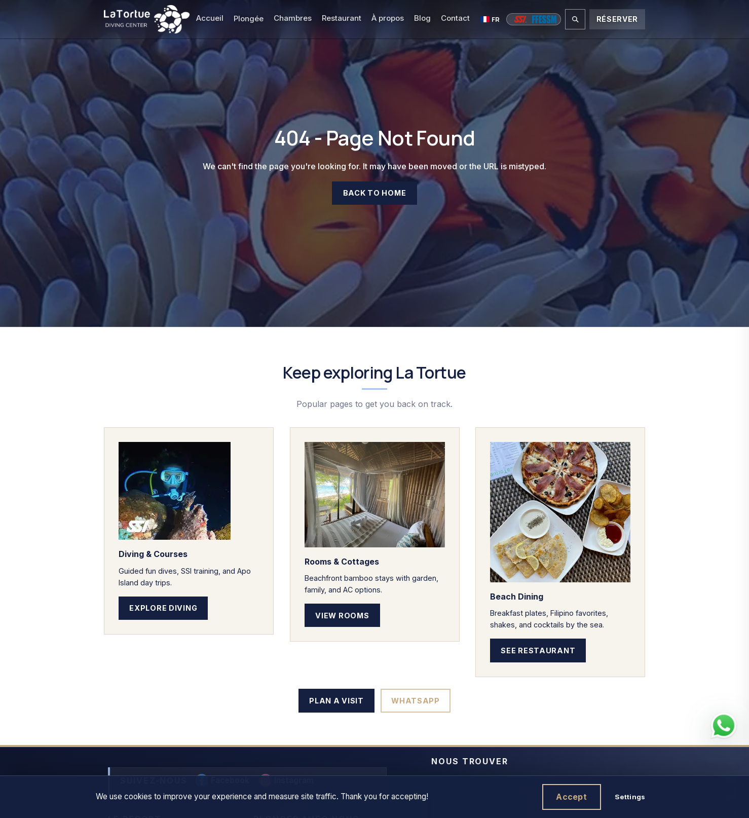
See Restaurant (538, 650)
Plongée (249, 18)
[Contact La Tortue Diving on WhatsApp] (723, 726)
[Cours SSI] (520, 19)
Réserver (617, 19)
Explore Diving (163, 608)
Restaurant (341, 18)
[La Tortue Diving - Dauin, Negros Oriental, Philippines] (147, 19)
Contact (455, 18)
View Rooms (342, 615)
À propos (387, 18)
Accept (571, 797)
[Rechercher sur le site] (575, 19)
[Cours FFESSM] (544, 19)
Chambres (293, 18)
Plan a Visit (336, 700)
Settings (630, 797)
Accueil (209, 18)
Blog (422, 18)
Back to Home (374, 193)
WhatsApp (415, 700)
